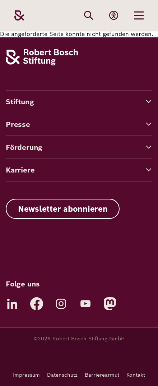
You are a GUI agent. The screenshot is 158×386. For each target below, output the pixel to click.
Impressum (26, 375)
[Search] (89, 15)
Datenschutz (62, 375)
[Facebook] (36, 303)
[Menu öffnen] (139, 15)
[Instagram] (61, 303)
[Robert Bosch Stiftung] (42, 63)
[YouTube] (85, 303)
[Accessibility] (114, 15)
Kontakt (135, 375)
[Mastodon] (109, 303)
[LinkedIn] (12, 303)
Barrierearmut (102, 375)
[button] (79, 102)
